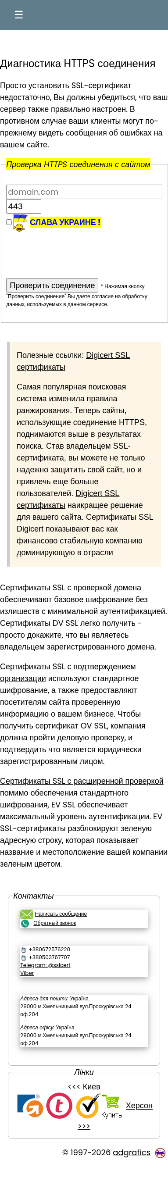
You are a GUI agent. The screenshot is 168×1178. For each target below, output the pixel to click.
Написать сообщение (61, 913)
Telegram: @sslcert (45, 965)
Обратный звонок (54, 923)
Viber (27, 973)
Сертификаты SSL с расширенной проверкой (82, 780)
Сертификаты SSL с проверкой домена (70, 587)
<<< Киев (84, 1086)
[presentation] (72, 249)
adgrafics (131, 1152)
